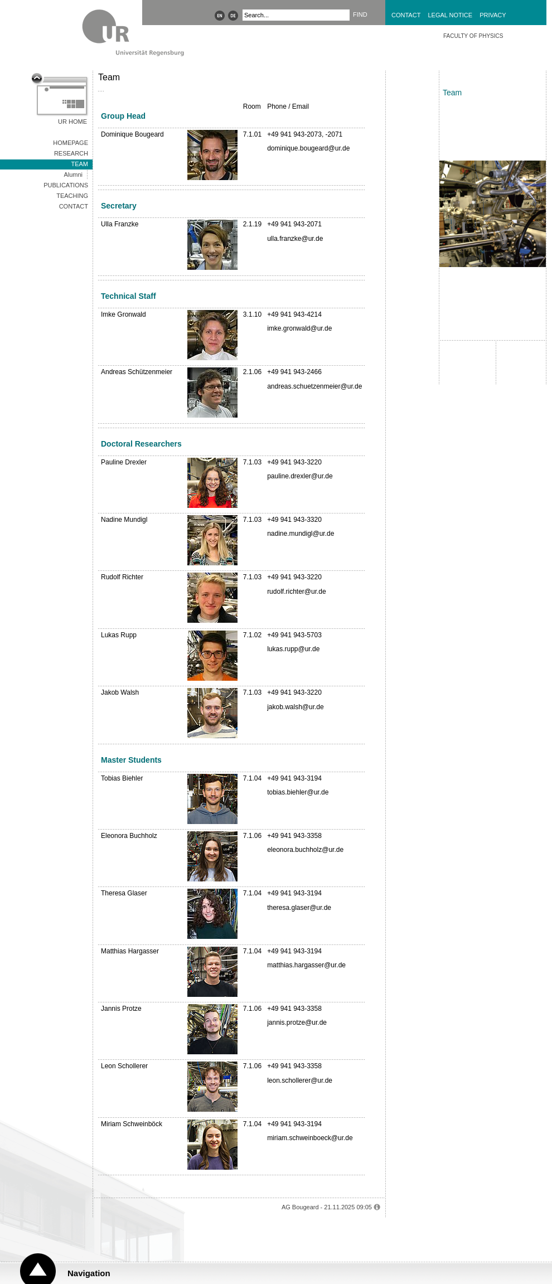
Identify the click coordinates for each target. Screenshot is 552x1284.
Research (71, 153)
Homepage (70, 142)
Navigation (88, 1273)
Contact (405, 15)
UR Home (72, 121)
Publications (65, 185)
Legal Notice (450, 15)
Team (79, 164)
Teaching (72, 195)
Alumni (73, 174)
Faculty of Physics (473, 36)
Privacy (493, 15)
